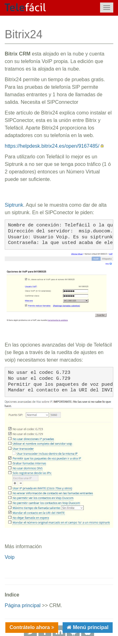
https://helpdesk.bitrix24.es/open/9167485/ (52, 146)
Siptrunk (14, 205)
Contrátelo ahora (30, 627)
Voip (9, 557)
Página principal (23, 605)
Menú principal (89, 627)
